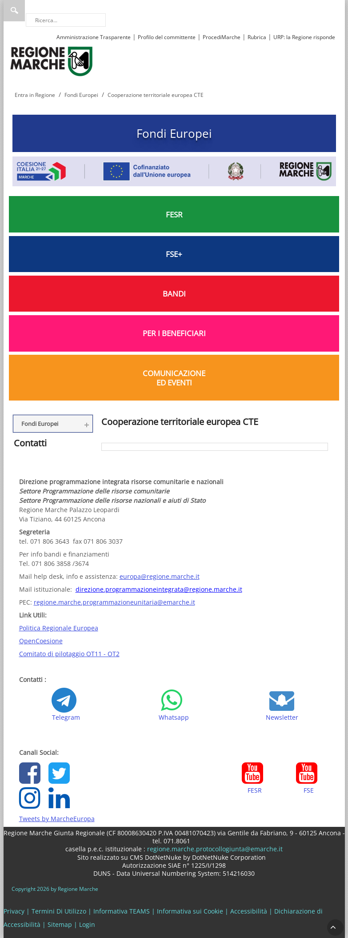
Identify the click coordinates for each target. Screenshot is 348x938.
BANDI (174, 294)
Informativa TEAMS (121, 911)
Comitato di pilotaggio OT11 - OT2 (69, 653)
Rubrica (257, 37)
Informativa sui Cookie (190, 911)
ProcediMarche (221, 37)
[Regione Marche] (51, 60)
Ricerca (14, 10)
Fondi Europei (174, 133)
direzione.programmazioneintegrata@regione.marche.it (159, 589)
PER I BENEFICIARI (174, 333)
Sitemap (60, 924)
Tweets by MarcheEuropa (57, 818)
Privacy (14, 911)
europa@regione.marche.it (160, 576)
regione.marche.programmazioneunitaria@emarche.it (114, 602)
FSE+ (174, 254)
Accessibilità (248, 911)
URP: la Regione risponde (304, 37)
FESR (174, 214)
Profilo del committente (167, 37)
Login (87, 924)
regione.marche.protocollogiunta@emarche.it (214, 849)
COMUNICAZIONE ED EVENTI (174, 378)
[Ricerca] (66, 20)
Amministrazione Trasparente (93, 37)
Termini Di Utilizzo (59, 911)
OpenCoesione (41, 641)
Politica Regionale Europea (58, 628)
